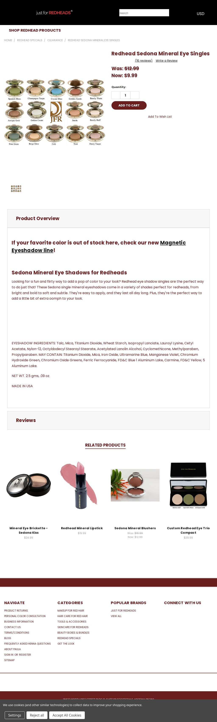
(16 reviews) (144, 61)
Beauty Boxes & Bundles (73, 632)
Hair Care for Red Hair (72, 616)
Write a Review (166, 61)
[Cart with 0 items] (213, 13)
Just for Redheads (123, 610)
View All (116, 616)
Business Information (19, 621)
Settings (14, 715)
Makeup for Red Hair (70, 610)
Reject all (37, 715)
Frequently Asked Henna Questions (27, 643)
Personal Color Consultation (25, 616)
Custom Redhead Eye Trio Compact (188, 530)
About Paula (12, 649)
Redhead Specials (69, 638)
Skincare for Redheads (73, 627)
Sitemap (9, 660)
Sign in (9, 654)
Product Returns (16, 610)
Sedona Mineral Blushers (135, 528)
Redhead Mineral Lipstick (82, 528)
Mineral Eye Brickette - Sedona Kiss (29, 530)
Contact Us (12, 627)
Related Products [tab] (105, 445)
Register (25, 654)
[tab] (108, 218)
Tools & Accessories (71, 621)
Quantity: (118, 87)
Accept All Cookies (67, 715)
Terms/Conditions (16, 632)
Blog (7, 638)
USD (202, 13)
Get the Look (65, 643)
